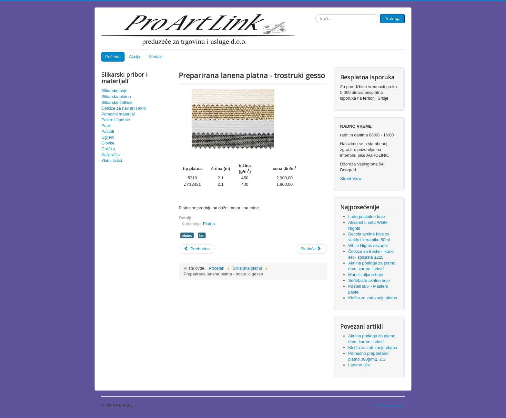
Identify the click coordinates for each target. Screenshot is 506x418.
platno (187, 235)
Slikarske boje (114, 90)
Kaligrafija (110, 154)
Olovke (107, 143)
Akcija (134, 56)
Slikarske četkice (117, 102)
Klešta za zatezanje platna (372, 347)
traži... (315, 14)
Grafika (108, 148)
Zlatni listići (111, 160)
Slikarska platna (116, 96)
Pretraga (392, 18)
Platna (209, 223)
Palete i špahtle (115, 119)
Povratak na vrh (390, 405)
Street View (350, 178)
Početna (113, 56)
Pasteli (107, 131)
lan (202, 235)
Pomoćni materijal (118, 114)
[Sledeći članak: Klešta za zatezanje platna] (311, 249)
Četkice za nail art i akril (123, 108)
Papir (106, 125)
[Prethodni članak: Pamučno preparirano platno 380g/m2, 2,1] (197, 249)
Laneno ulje (359, 365)
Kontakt (155, 56)
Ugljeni (107, 137)
